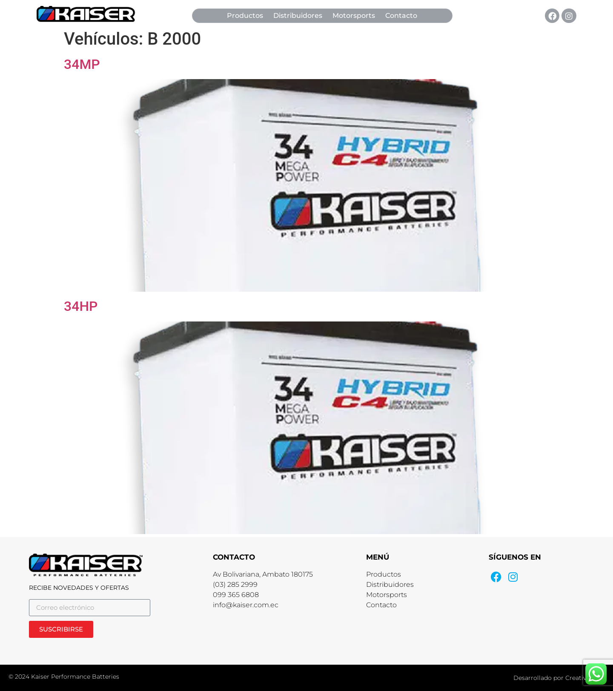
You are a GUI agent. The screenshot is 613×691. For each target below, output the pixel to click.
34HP (81, 306)
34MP (82, 64)
